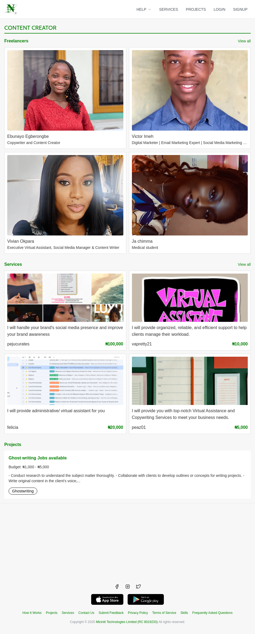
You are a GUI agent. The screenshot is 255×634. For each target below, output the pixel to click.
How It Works (32, 612)
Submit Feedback (111, 612)
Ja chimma (142, 241)
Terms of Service (164, 612)
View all (244, 41)
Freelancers (16, 41)
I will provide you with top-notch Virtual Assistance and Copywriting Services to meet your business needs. (183, 414)
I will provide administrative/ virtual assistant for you (56, 410)
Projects (12, 444)
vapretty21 (142, 344)
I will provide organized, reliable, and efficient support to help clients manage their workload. (189, 331)
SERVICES (168, 9)
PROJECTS (196, 9)
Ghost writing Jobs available (38, 458)
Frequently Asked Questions (212, 612)
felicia (12, 427)
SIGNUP (240, 9)
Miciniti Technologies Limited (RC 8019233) (127, 622)
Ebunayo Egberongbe (28, 136)
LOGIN (220, 9)
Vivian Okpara (20, 241)
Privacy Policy (138, 612)
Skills (184, 612)
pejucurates (18, 344)
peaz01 (139, 427)
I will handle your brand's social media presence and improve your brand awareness (65, 331)
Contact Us (86, 612)
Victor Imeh (143, 136)
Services (13, 264)
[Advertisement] (127, 540)
